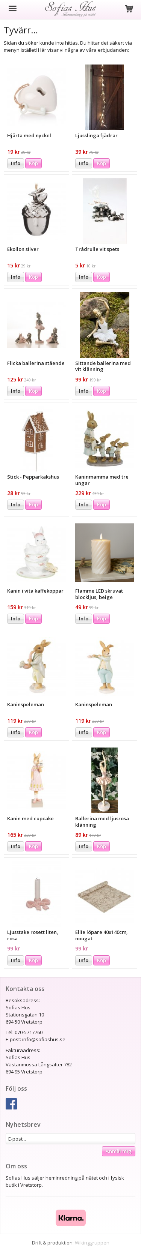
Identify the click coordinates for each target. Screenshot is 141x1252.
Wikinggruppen (92, 1242)
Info (15, 163)
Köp (33, 163)
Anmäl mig (119, 1151)
